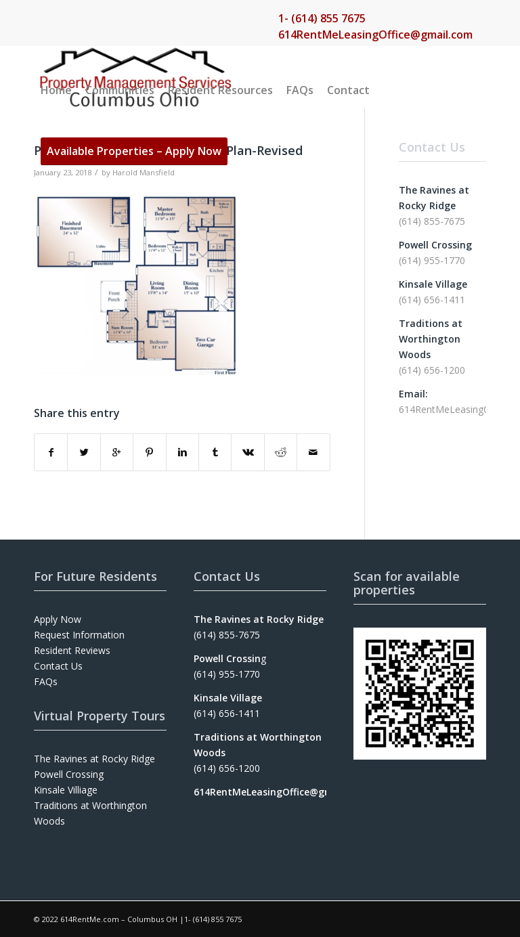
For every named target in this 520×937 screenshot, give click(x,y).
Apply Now (57, 619)
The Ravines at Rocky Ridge (94, 758)
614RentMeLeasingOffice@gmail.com (375, 34)
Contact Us (58, 665)
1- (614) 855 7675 (322, 18)
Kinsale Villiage (66, 789)
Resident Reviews (72, 650)
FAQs (46, 681)
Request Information (79, 634)
